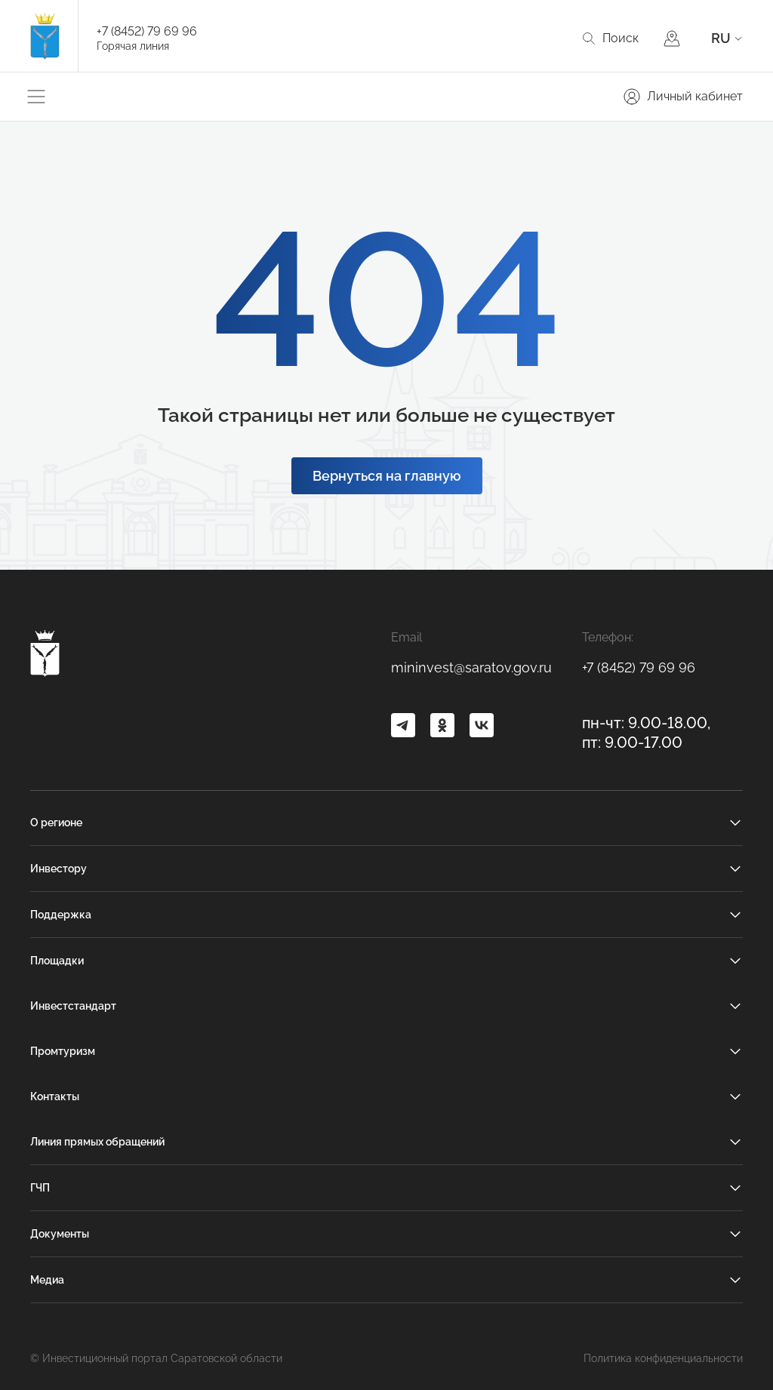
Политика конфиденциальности (663, 1358)
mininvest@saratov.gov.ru (471, 667)
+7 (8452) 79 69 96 (147, 31)
